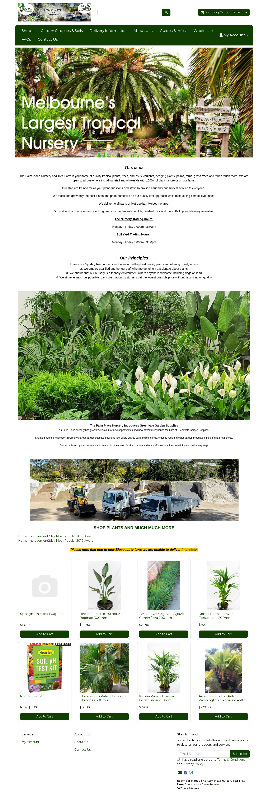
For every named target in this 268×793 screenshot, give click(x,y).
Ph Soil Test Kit (32, 696)
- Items (220, 12)
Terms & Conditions (231, 760)
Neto (216, 784)
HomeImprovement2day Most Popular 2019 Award (55, 541)
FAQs (26, 39)
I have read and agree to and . (211, 762)
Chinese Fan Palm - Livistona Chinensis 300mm (103, 698)
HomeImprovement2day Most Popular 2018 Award (56, 536)
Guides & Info (172, 31)
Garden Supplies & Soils (62, 31)
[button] (234, 35)
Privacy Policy (193, 764)
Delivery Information (108, 31)
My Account (30, 742)
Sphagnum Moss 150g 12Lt (42, 614)
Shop (26, 31)
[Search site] (166, 12)
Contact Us (48, 39)
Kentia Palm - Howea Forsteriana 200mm (216, 616)
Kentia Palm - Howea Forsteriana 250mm (156, 698)
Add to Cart (44, 634)
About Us (141, 31)
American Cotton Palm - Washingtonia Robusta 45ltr (222, 698)
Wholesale (203, 31)
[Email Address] (204, 754)
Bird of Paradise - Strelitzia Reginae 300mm (101, 616)
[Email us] (180, 772)
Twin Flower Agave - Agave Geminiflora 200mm (161, 616)
